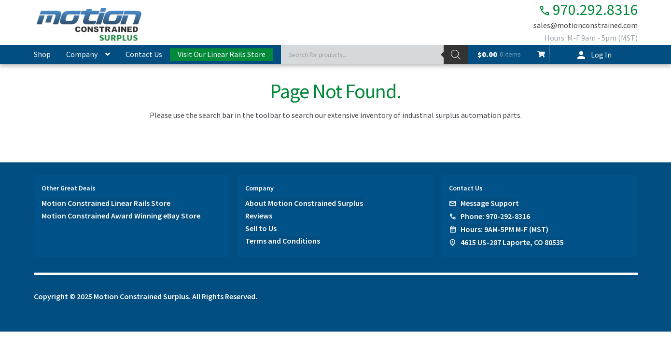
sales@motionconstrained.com (585, 25)
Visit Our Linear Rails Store (222, 54)
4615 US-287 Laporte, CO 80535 (512, 242)
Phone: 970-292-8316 (495, 216)
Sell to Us (261, 228)
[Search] (456, 54)
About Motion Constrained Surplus (304, 203)
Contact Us (144, 54)
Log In (601, 54)
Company (82, 54)
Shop (42, 54)
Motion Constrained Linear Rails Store (106, 203)
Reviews (258, 215)
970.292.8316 (588, 9)
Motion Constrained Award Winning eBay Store (121, 215)
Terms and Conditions (282, 241)
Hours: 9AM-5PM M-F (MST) (504, 229)
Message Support (490, 203)
